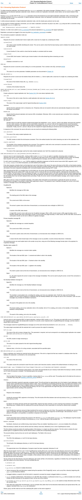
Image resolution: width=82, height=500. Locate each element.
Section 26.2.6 (33, 94)
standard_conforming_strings (28, 381)
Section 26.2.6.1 (50, 99)
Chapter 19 (50, 72)
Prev (2, 3)
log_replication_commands (38, 32)
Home (71, 3)
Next (80, 3)
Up (9, 3)
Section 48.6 (42, 104)
